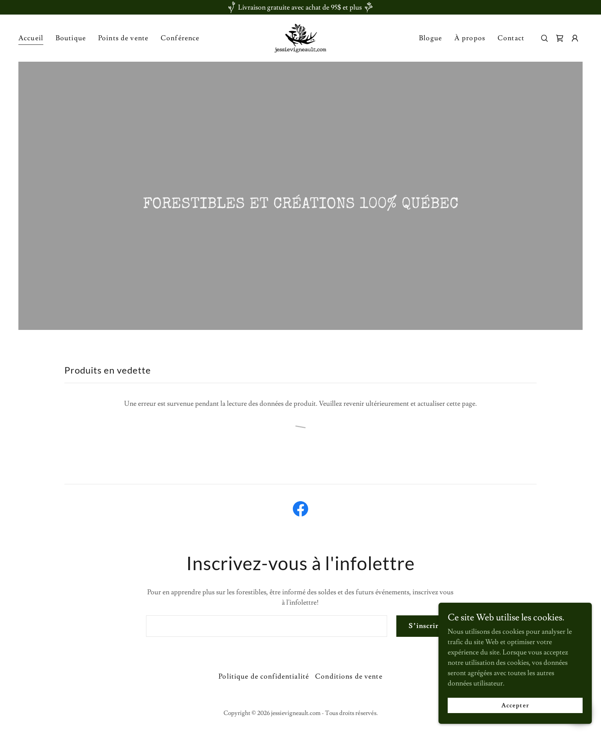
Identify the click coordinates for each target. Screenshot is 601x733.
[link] (300, 36)
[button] (575, 38)
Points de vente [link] (123, 38)
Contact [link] (511, 38)
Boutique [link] (71, 38)
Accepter (515, 705)
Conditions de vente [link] (349, 676)
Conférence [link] (180, 38)
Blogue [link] (430, 38)
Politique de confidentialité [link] (263, 676)
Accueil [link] (30, 38)
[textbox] (266, 626)
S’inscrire (425, 625)
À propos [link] (469, 38)
